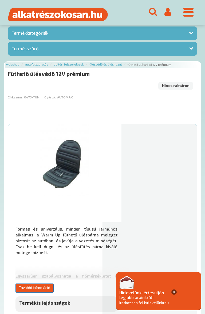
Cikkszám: (15, 98)
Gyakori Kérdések (109, 266)
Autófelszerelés (36, 66)
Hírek (49, 266)
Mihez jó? (120, 222)
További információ (129, 191)
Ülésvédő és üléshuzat (105, 66)
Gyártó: (50, 98)
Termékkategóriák (30, 34)
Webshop (12, 66)
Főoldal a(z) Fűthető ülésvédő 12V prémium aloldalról (53, 249)
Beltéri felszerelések (69, 66)
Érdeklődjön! (172, 235)
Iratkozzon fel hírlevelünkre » (170, 302)
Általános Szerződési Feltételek (155, 266)
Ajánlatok (16, 266)
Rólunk (35, 266)
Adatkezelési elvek (24, 272)
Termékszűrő (25, 49)
